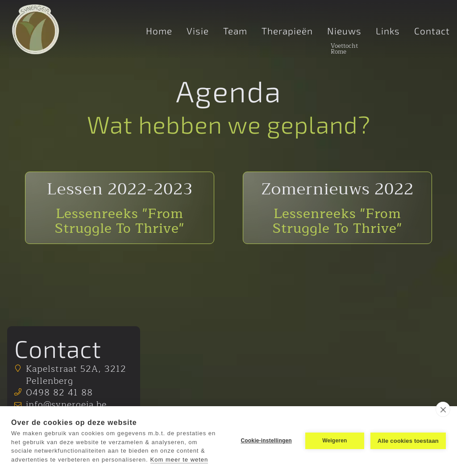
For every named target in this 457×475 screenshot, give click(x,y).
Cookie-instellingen (266, 440)
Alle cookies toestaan (408, 440)
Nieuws (344, 31)
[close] (443, 409)
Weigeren (334, 440)
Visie (198, 31)
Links (388, 31)
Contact (432, 31)
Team (235, 31)
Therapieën (287, 31)
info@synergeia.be (66, 404)
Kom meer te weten (179, 459)
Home (159, 31)
